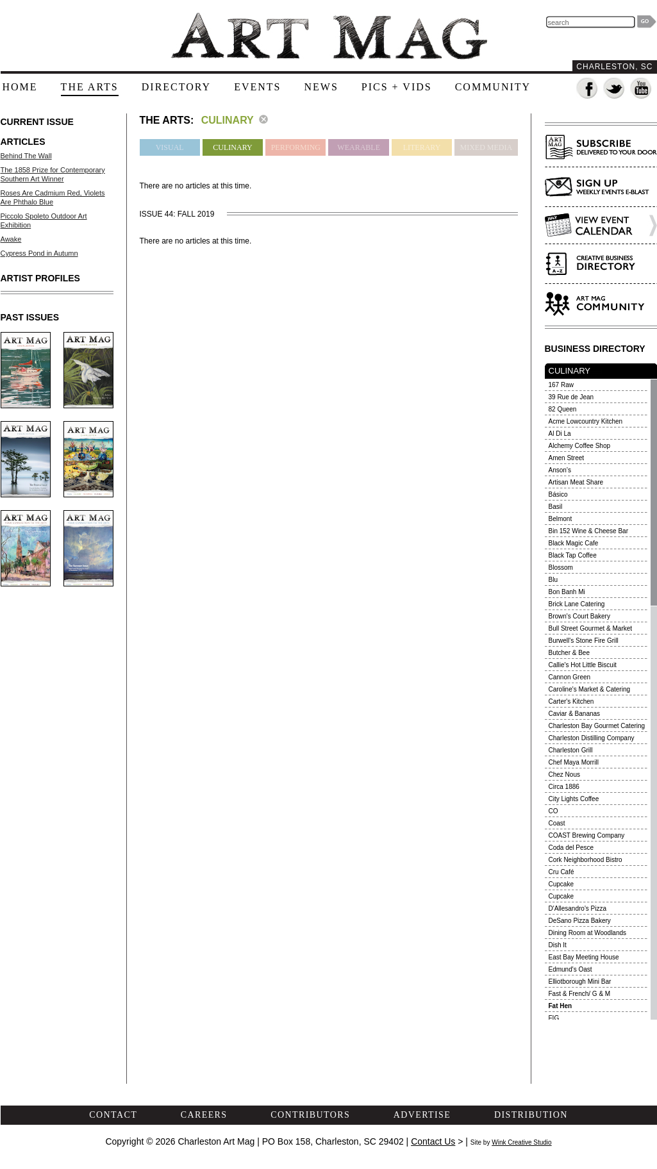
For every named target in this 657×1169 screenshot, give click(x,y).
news (321, 86)
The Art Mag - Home (328, 36)
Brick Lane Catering (577, 604)
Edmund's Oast (570, 969)
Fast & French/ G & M (580, 993)
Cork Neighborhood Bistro (585, 859)
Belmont (560, 518)
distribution (531, 1115)
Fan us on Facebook (587, 89)
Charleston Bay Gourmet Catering (597, 725)
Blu (553, 579)
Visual (170, 147)
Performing (295, 147)
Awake (11, 239)
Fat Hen (560, 1005)
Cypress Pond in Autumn (39, 253)
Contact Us (433, 1141)
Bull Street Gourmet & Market (591, 628)
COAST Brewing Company (587, 835)
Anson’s (560, 470)
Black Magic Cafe (574, 543)
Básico (558, 494)
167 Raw (561, 384)
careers (204, 1115)
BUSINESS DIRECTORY (595, 349)
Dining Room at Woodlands (588, 932)
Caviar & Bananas (575, 713)
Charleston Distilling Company (592, 738)
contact (113, 1115)
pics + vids (397, 86)
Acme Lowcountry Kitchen (586, 421)
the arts (90, 86)
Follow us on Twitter (614, 89)
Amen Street (567, 457)
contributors (310, 1115)
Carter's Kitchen (571, 701)
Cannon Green (570, 677)
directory (176, 86)
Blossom (561, 567)
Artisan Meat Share (576, 482)
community (493, 86)
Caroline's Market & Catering (590, 689)
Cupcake (561, 884)
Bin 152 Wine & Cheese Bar (589, 531)
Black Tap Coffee (573, 555)
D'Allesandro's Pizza (578, 908)
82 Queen (563, 409)
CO (553, 811)
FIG (554, 1018)
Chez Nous (564, 774)
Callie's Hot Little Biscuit (583, 664)
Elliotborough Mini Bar (580, 981)
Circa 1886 (564, 786)
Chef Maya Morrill (574, 762)
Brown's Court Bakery (579, 616)
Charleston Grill (571, 750)
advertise (422, 1115)
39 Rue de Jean (571, 397)
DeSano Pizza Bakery (580, 920)
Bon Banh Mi (567, 591)
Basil (556, 506)
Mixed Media (486, 147)
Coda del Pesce (571, 847)
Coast (557, 823)
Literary (422, 147)
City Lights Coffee (574, 798)
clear (263, 119)
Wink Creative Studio (521, 1142)
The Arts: (167, 120)
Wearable (358, 147)
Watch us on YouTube (641, 89)
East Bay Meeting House (584, 957)
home (20, 86)
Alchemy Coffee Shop (580, 445)
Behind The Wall (26, 156)
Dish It (558, 945)
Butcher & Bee (569, 652)
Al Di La (560, 433)
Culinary (232, 147)
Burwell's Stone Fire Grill (584, 640)
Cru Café (561, 871)
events (257, 86)
